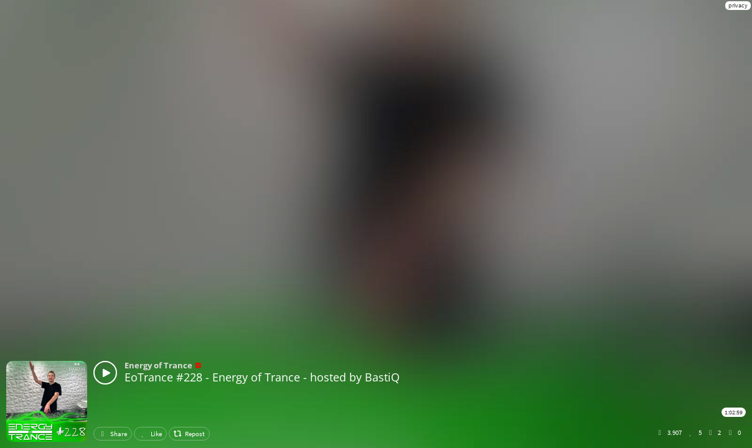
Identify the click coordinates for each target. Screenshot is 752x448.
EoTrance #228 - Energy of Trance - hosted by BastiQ (262, 377)
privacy (738, 5)
